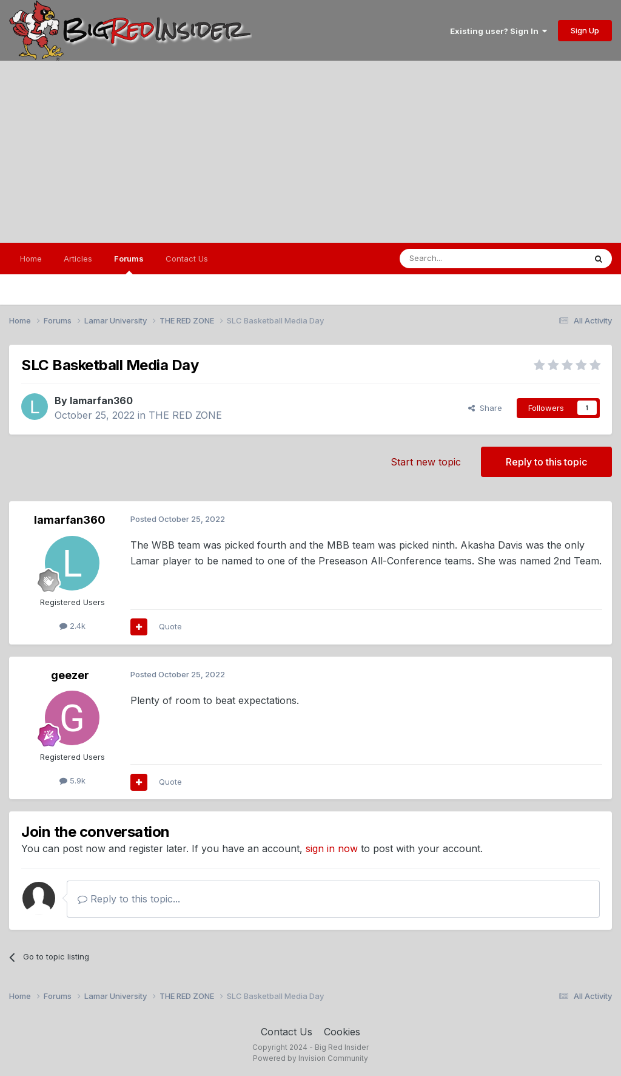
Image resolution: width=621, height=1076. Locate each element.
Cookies (342, 1032)
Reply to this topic (546, 462)
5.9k (72, 780)
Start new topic (426, 462)
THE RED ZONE (185, 415)
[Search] (461, 258)
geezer (70, 675)
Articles (78, 258)
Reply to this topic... (129, 899)
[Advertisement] (310, 152)
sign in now (332, 848)
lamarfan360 (101, 400)
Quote (170, 626)
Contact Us (187, 258)
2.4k (72, 626)
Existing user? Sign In (498, 31)
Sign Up (585, 30)
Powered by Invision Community (310, 1058)
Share (485, 408)
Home (31, 258)
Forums (129, 264)
